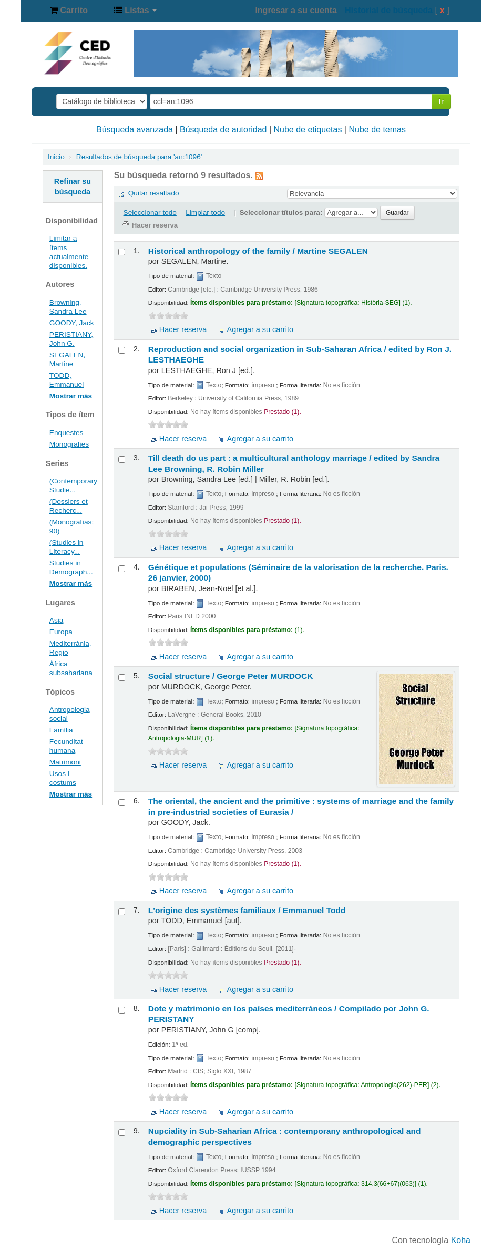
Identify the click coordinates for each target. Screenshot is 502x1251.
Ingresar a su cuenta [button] (296, 10)
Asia (56, 620)
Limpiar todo (205, 212)
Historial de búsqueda (389, 10)
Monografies (69, 444)
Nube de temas (377, 129)
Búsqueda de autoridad (223, 129)
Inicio (56, 157)
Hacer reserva (183, 329)
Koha (460, 1240)
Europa (61, 632)
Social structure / (230, 675)
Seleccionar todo (150, 212)
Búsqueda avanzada (134, 129)
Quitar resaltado (153, 193)
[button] (69, 10)
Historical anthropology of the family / (258, 250)
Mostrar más (70, 396)
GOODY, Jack (71, 323)
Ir (441, 101)
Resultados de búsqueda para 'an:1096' (139, 157)
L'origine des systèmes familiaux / (247, 910)
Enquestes (66, 433)
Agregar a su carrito (260, 329)
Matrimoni (65, 762)
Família (61, 730)
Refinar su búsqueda (72, 186)
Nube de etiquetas (308, 129)
